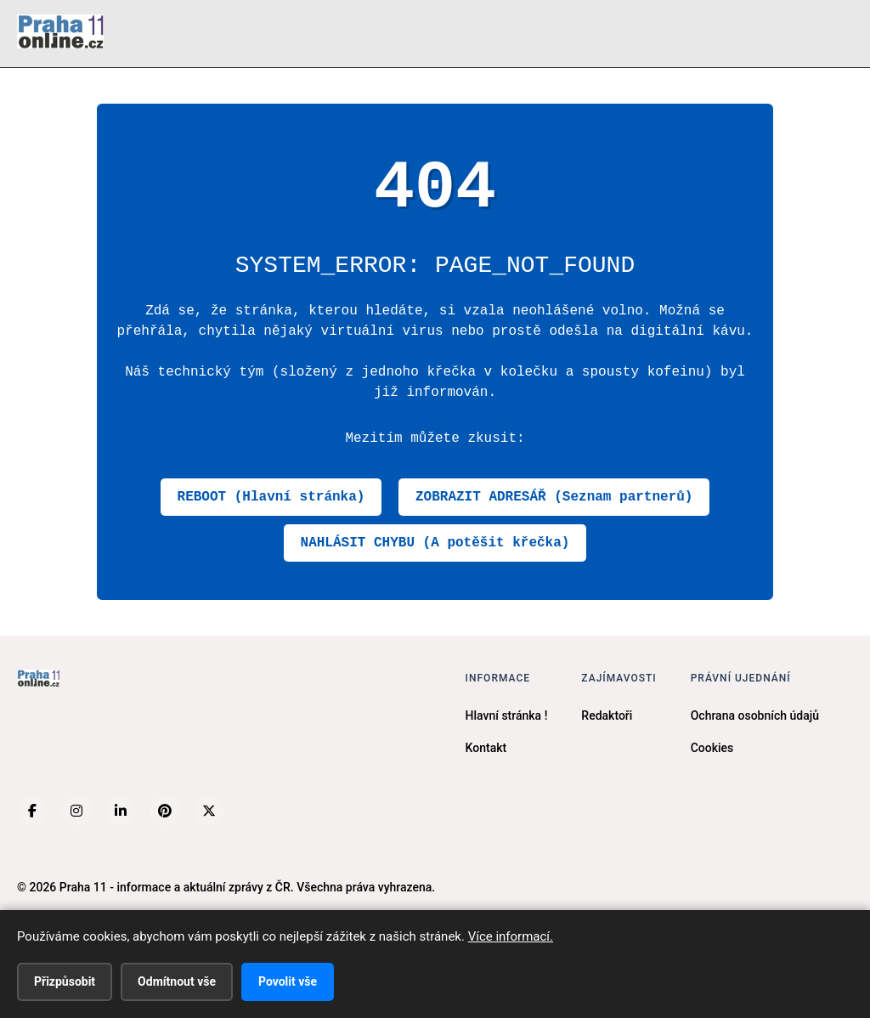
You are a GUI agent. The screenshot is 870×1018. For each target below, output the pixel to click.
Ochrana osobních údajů (755, 715)
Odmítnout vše (177, 981)
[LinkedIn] (120, 810)
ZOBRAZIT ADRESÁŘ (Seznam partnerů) (553, 497)
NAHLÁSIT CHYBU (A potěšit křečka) (435, 543)
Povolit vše (287, 981)
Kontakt (486, 748)
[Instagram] (76, 810)
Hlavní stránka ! (507, 715)
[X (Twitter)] (209, 810)
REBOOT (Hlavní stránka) (271, 497)
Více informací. (510, 936)
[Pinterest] (165, 810)
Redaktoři (606, 715)
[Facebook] (32, 810)
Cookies (712, 748)
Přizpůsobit (64, 981)
